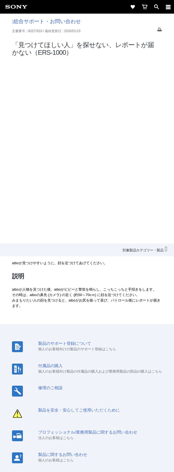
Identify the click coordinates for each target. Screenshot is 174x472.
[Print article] (159, 31)
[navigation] (168, 7)
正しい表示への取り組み (87, 445)
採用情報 (39, 389)
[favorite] (133, 7)
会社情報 (20, 389)
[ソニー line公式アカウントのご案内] (69, 402)
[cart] (145, 7)
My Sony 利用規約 (147, 389)
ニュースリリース (94, 389)
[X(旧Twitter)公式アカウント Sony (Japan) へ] (81, 402)
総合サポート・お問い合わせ (46, 21)
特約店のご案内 (63, 389)
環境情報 (121, 389)
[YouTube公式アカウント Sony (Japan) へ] (93, 402)
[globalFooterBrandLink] (87, 461)
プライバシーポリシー (87, 439)
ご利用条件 (87, 433)
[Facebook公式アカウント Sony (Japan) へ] (104, 402)
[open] (157, 7)
